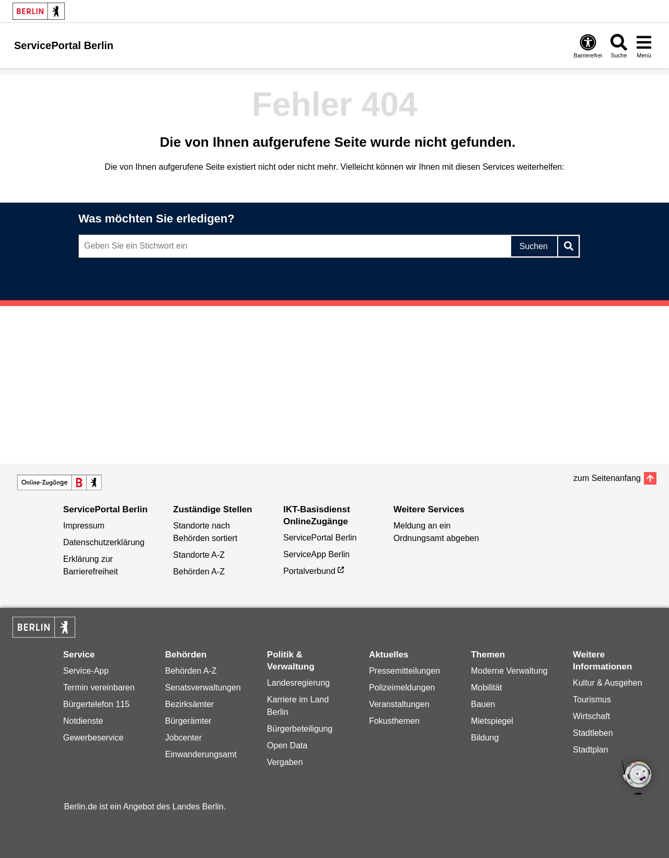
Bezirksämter (189, 704)
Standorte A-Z (199, 554)
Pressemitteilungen (404, 670)
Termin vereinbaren (99, 687)
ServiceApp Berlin (316, 554)
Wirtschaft (591, 716)
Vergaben (285, 762)
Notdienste (83, 720)
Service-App (86, 670)
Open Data (287, 745)
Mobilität (486, 687)
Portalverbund (309, 571)
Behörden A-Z (199, 571)
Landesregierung (298, 682)
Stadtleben (593, 732)
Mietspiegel (492, 720)
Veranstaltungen (399, 704)
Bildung (485, 737)
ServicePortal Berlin (320, 537)
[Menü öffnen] (643, 46)
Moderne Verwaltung (509, 670)
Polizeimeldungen (402, 687)
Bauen (483, 704)
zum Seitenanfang (607, 478)
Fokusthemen (394, 720)
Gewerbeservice (93, 737)
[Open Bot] (638, 778)
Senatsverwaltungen (203, 687)
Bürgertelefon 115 (96, 704)
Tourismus (592, 699)
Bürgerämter (188, 720)
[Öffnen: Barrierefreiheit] (588, 46)
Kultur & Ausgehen (607, 682)
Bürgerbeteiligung (299, 728)
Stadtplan (590, 749)
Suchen (534, 246)
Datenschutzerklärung (104, 542)
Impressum (84, 525)
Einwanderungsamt (201, 754)
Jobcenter (183, 737)
